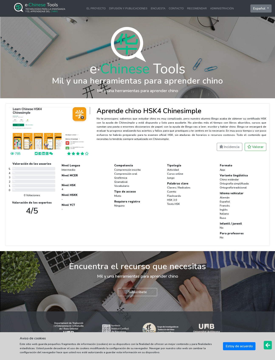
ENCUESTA (158, 8)
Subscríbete (137, 292)
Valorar (255, 147)
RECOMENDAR (197, 8)
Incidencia (230, 147)
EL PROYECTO (96, 8)
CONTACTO (176, 8)
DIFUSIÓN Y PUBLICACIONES (128, 8)
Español (259, 8)
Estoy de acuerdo (239, 346)
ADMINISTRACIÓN (222, 8)
